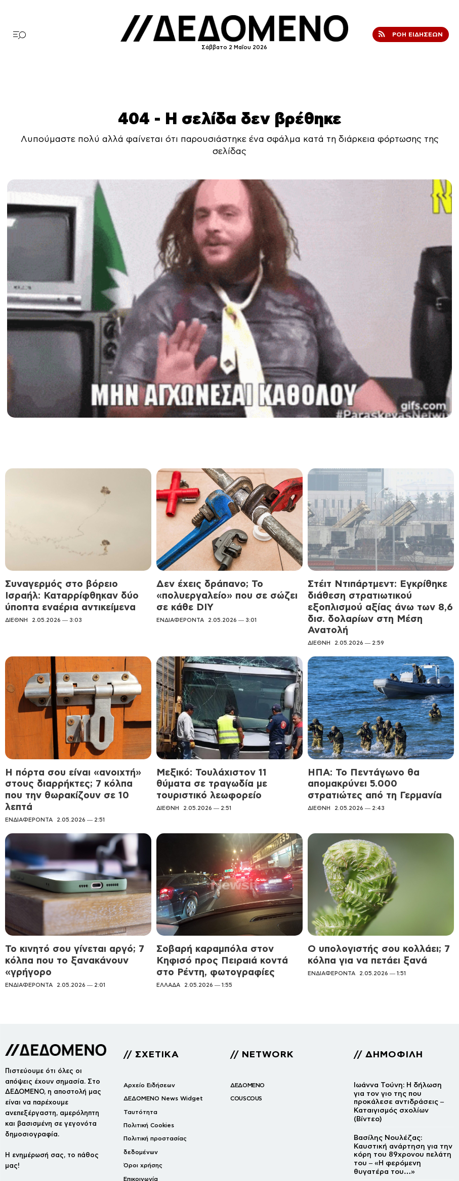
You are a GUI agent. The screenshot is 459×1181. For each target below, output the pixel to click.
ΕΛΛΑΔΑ (168, 922)
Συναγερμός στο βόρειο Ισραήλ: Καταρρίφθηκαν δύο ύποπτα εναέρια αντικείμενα (70, 591)
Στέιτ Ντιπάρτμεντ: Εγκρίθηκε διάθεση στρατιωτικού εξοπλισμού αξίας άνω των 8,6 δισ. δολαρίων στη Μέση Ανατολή (377, 595)
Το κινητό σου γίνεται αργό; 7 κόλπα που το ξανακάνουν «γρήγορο (71, 907)
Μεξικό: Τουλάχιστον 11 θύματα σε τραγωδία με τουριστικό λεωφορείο (221, 751)
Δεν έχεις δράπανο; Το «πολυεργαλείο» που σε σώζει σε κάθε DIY (227, 586)
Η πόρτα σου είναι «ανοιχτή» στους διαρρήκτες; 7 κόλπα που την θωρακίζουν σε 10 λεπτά (69, 755)
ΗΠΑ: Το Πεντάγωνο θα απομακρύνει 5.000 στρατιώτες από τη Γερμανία (373, 751)
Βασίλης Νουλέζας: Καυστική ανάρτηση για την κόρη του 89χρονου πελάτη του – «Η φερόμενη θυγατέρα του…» (402, 1076)
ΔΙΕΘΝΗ (16, 611)
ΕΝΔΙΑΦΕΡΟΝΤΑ (180, 602)
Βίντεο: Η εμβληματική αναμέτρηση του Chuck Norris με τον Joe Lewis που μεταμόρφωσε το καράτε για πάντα (403, 1121)
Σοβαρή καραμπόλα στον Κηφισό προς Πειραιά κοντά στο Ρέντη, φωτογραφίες (228, 907)
